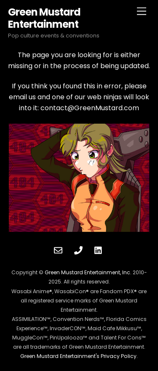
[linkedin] (98, 249)
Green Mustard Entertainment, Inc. (88, 272)
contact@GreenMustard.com (89, 108)
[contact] (58, 249)
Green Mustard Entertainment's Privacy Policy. (79, 356)
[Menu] (141, 11)
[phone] (78, 249)
